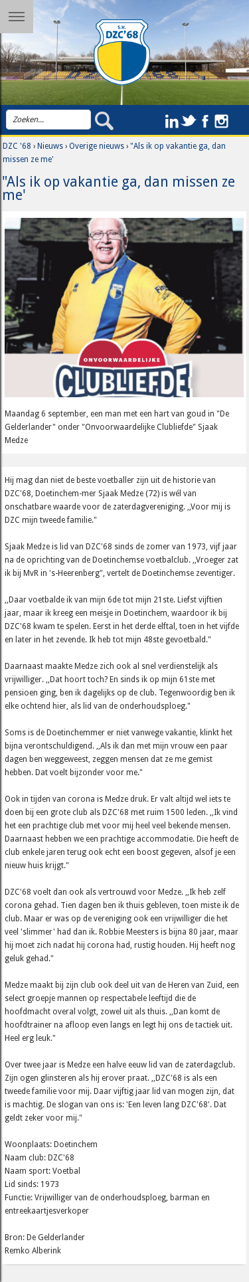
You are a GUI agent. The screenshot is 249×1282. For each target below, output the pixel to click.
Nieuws (50, 146)
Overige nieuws (96, 146)
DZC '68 (17, 146)
